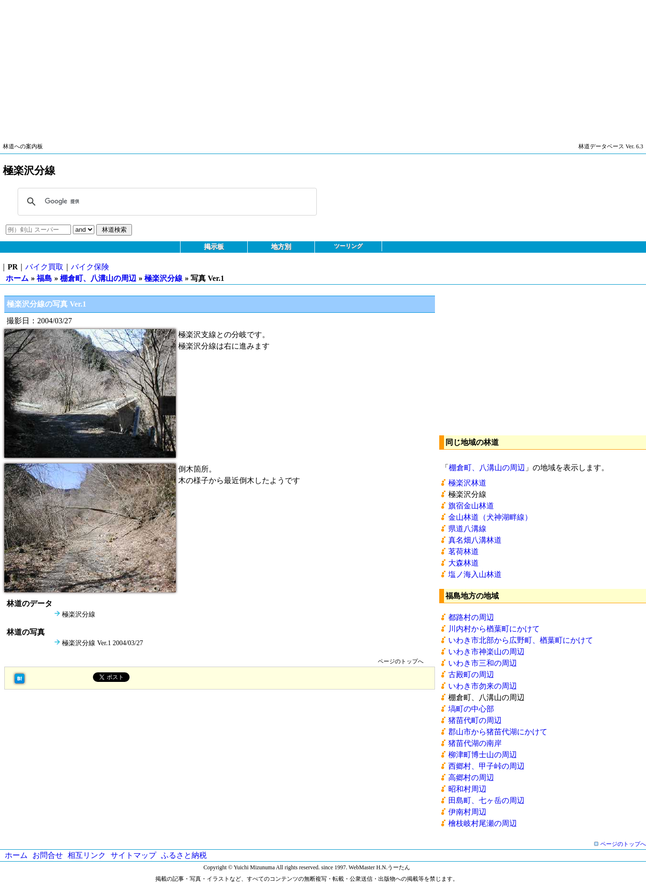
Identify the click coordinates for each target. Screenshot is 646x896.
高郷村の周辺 (471, 777)
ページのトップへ (401, 661)
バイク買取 (44, 267)
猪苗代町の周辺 (475, 720)
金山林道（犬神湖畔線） (490, 517)
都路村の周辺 (471, 617)
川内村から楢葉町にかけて (494, 629)
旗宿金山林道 (471, 506)
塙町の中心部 (471, 709)
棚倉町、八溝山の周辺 (98, 278)
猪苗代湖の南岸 (475, 743)
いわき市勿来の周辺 (482, 686)
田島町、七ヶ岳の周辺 (486, 800)
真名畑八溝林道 (475, 540)
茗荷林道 (463, 551)
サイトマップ (133, 855)
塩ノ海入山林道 (475, 574)
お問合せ (47, 855)
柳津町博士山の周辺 (482, 755)
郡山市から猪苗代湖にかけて (497, 732)
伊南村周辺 (467, 812)
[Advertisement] (286, 67)
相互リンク (87, 855)
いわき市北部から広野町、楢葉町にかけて (520, 640)
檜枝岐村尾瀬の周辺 (482, 823)
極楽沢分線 (163, 278)
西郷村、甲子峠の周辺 (486, 766)
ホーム (17, 278)
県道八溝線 (467, 529)
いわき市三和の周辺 (482, 663)
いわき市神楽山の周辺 (486, 652)
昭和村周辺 (467, 789)
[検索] (166, 201)
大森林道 (463, 563)
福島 (44, 278)
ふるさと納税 (184, 855)
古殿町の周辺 (471, 674)
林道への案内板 (23, 146)
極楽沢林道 (467, 483)
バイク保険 (90, 267)
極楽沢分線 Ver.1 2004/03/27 (102, 643)
